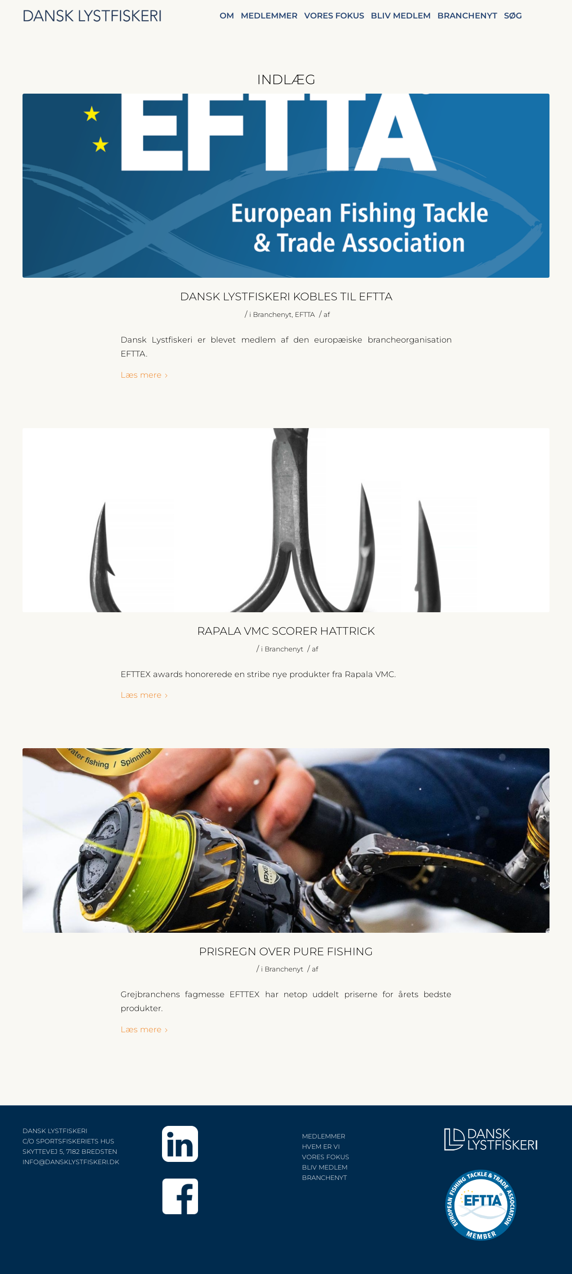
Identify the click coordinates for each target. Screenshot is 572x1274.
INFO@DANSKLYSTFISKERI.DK (71, 1162)
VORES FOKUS (325, 1157)
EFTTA (305, 315)
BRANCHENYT (324, 1178)
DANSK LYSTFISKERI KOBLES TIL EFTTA (286, 296)
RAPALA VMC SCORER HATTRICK (286, 630)
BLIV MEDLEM (324, 1167)
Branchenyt (272, 315)
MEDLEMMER (323, 1136)
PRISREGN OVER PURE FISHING (286, 951)
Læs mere (146, 375)
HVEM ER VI (321, 1147)
